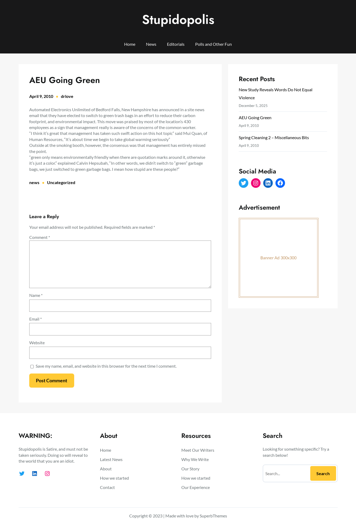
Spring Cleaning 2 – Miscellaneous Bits (274, 137)
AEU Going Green (255, 117)
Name (36, 295)
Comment (39, 237)
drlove (67, 96)
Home (129, 44)
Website (37, 342)
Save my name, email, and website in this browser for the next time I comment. (106, 365)
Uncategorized (61, 182)
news (34, 182)
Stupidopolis (178, 19)
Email (35, 318)
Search (323, 473)
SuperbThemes (213, 515)
